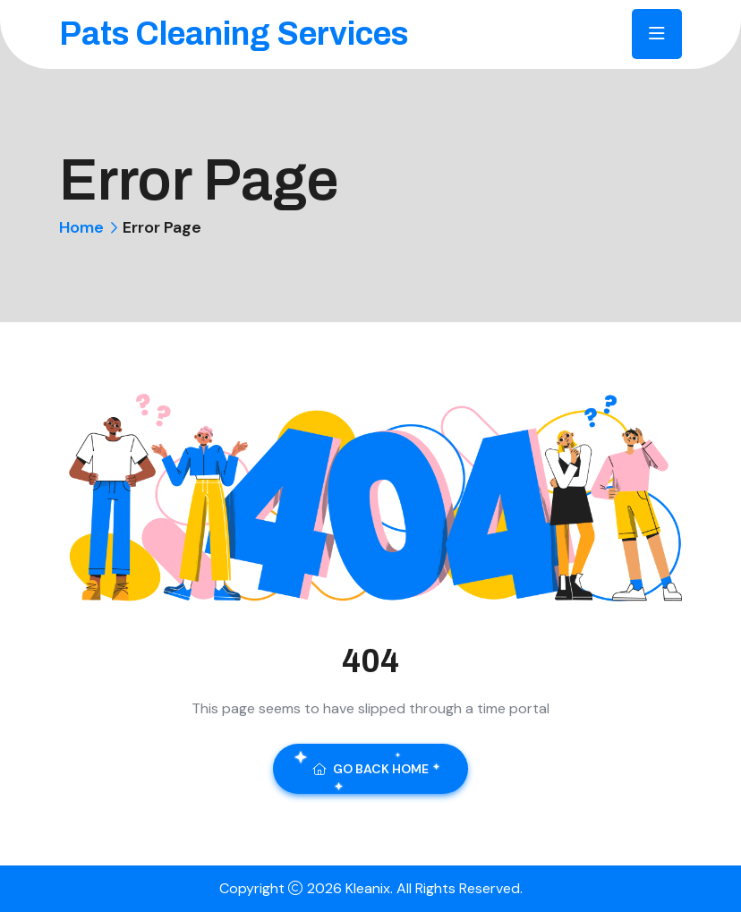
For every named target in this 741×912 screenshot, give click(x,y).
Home (81, 227)
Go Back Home (370, 769)
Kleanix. (370, 888)
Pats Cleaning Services (233, 34)
